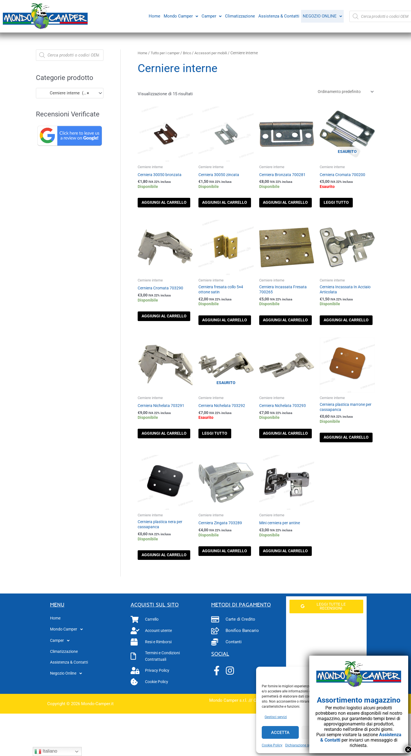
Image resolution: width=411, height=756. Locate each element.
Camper (210, 15)
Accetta (280, 732)
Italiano (45, 751)
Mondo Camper (180, 15)
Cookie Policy (272, 745)
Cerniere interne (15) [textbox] (64, 93)
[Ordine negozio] (342, 92)
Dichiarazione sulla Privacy (305, 745)
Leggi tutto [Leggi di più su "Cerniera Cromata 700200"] (344, 205)
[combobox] (69, 93)
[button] (180, 16)
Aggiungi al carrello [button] (162, 208)
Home (153, 15)
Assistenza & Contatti (277, 15)
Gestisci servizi (276, 717)
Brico (191, 53)
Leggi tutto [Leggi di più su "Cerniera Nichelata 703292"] (223, 453)
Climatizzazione (239, 15)
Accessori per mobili (216, 53)
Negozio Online (321, 16)
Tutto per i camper (167, 53)
